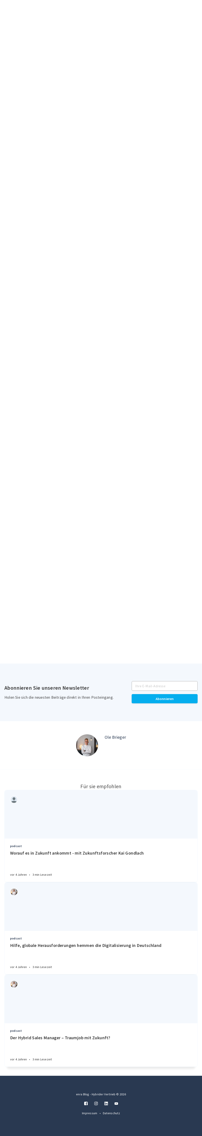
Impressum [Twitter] (90, 1113)
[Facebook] (86, 1104)
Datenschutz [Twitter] (111, 1113)
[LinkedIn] (106, 1104)
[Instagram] (96, 1104)
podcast (16, 846)
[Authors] (14, 799)
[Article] (101, 814)
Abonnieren (165, 699)
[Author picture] (87, 745)
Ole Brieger (115, 737)
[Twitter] (116, 1104)
